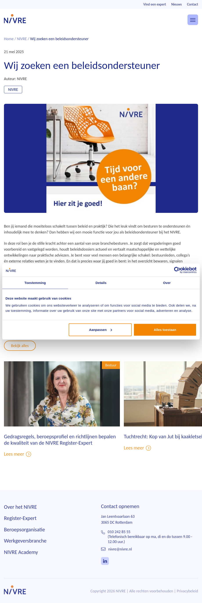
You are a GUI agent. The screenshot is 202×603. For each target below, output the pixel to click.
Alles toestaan (165, 329)
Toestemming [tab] (35, 283)
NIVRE (22, 38)
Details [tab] (101, 283)
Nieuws (176, 4)
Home (9, 38)
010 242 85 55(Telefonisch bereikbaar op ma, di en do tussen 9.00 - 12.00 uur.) (150, 543)
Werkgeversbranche (25, 547)
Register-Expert (20, 525)
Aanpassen (100, 329)
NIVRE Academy (21, 559)
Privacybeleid (187, 597)
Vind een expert (154, 4)
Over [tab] (167, 283)
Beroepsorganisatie (24, 536)
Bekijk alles (20, 352)
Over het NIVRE (20, 513)
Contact (192, 4)
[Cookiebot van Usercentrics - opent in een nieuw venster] (177, 270)
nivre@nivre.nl (120, 555)
